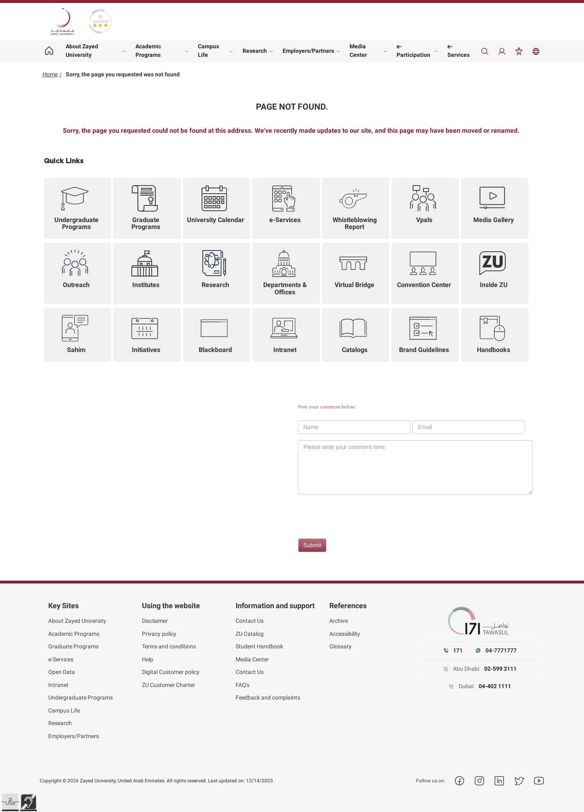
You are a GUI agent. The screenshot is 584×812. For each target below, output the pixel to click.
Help (147, 659)
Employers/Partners (308, 51)
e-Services (458, 50)
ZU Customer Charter (168, 685)
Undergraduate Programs (80, 697)
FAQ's (242, 685)
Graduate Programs (73, 646)
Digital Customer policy (171, 672)
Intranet (58, 685)
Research (255, 51)
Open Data (61, 672)
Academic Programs (148, 50)
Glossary (340, 646)
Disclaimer (155, 621)
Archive (338, 621)
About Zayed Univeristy (77, 621)
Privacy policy (159, 634)
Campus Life (208, 50)
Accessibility (344, 634)
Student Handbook (259, 646)
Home (50, 74)
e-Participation (413, 50)
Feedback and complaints (268, 697)
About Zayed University (82, 50)
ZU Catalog (250, 634)
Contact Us (250, 621)
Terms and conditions (169, 646)
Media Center (358, 50)
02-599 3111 (500, 668)
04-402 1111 (495, 686)
